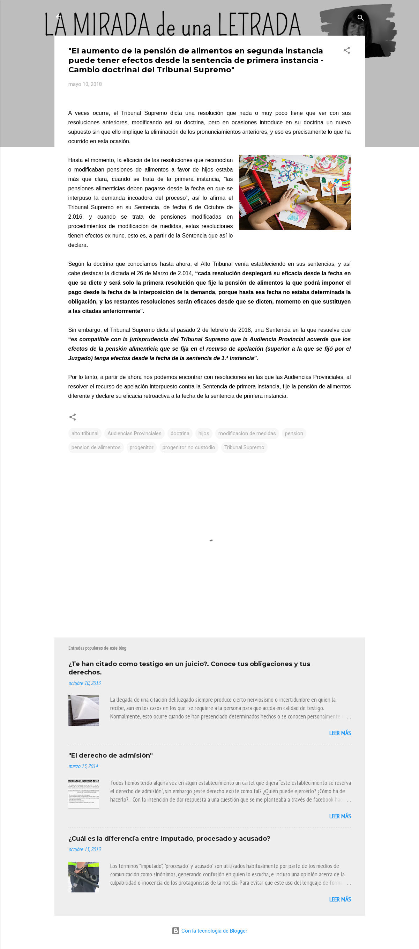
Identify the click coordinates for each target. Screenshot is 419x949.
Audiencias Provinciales (134, 433)
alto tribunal (85, 433)
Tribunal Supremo (244, 447)
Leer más (340, 733)
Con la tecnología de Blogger (209, 931)
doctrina (180, 433)
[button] (347, 51)
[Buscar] (361, 19)
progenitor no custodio (189, 447)
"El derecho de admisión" (110, 755)
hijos (204, 433)
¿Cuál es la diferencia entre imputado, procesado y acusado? (169, 838)
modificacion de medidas (247, 433)
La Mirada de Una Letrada (120, 17)
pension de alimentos (96, 447)
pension (294, 433)
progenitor (142, 447)
